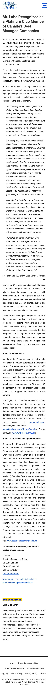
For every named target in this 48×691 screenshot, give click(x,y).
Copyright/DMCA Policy (11, 673)
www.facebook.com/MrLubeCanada (19, 429)
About (13, 663)
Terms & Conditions (35, 668)
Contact (43, 673)
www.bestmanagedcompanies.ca (18, 583)
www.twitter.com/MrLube (23, 433)
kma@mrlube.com (11, 573)
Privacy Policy (31, 673)
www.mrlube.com (37, 422)
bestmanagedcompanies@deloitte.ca (19, 579)
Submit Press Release (14, 668)
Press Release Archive (28, 663)
